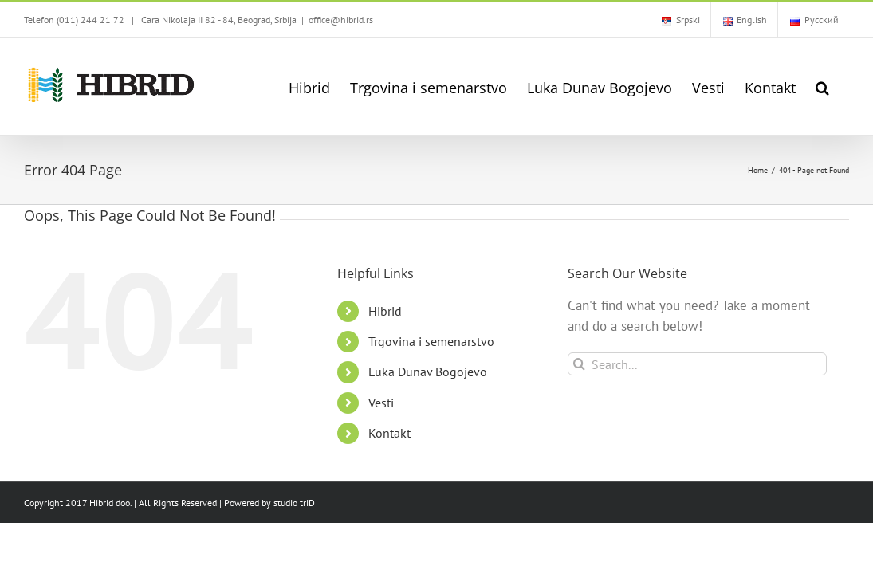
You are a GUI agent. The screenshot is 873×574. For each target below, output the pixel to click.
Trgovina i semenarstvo (431, 341)
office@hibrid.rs (341, 20)
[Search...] (697, 363)
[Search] (579, 363)
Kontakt (389, 433)
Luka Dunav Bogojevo (427, 371)
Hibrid (385, 311)
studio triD (294, 503)
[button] (842, 86)
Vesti (381, 403)
